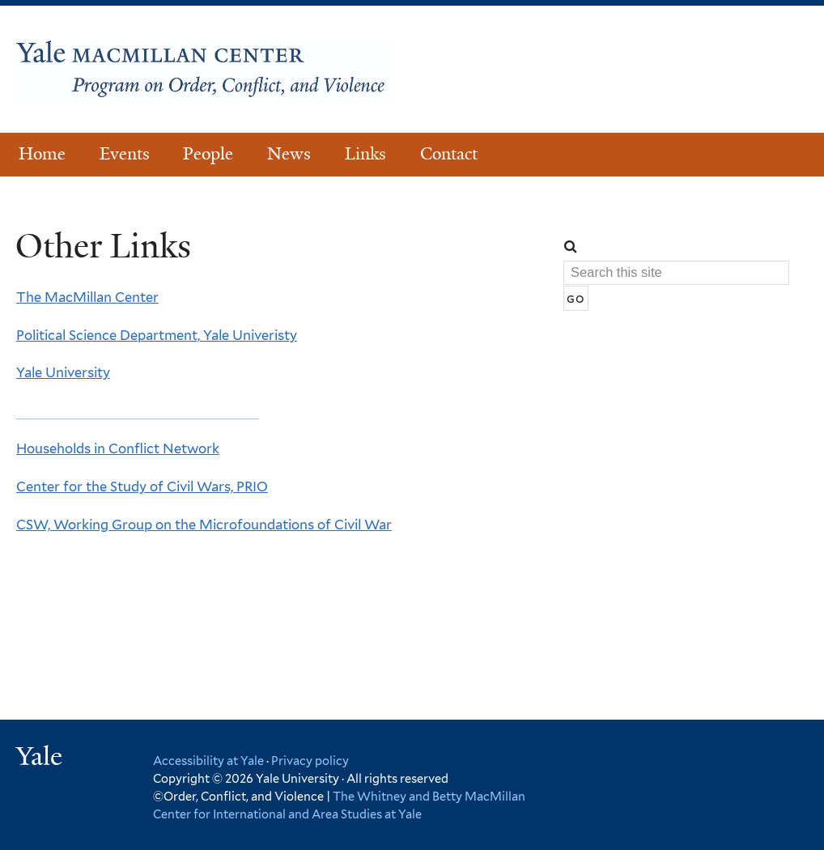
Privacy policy (310, 760)
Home (42, 153)
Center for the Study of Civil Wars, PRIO (142, 486)
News (289, 153)
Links (365, 153)
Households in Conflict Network (117, 448)
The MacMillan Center (87, 297)
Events (125, 153)
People (208, 153)
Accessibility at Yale (208, 760)
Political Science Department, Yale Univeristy (156, 335)
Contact (449, 153)
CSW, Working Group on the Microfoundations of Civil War (204, 524)
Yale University (63, 372)
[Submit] (575, 299)
